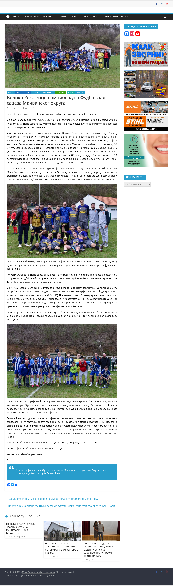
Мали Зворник (31, 16)
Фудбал (80, 92)
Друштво (48, 16)
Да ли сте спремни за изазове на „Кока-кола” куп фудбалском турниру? (52, 498)
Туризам (75, 16)
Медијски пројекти (115, 16)
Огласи (97, 16)
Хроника (61, 16)
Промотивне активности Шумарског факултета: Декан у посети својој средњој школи (63, 506)
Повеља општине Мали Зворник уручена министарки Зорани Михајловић (20, 528)
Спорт (86, 16)
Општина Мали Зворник (43, 92)
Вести (16, 16)
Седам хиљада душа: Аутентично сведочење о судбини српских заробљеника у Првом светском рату (99, 549)
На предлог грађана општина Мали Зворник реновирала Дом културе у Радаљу (61, 548)
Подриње (61, 92)
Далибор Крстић (32, 108)
